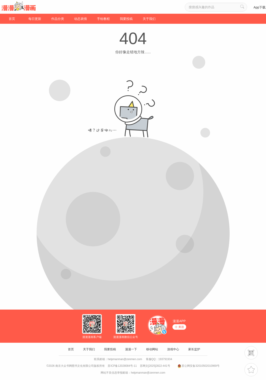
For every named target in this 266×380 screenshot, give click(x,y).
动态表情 (80, 19)
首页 (12, 19)
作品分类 (57, 19)
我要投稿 (126, 19)
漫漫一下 (131, 349)
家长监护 (194, 349)
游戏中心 (173, 349)
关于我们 (149, 19)
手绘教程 (103, 19)
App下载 (260, 7)
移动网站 (152, 349)
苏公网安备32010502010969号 (200, 365)
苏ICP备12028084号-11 (122, 365)
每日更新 (34, 19)
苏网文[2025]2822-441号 (155, 365)
